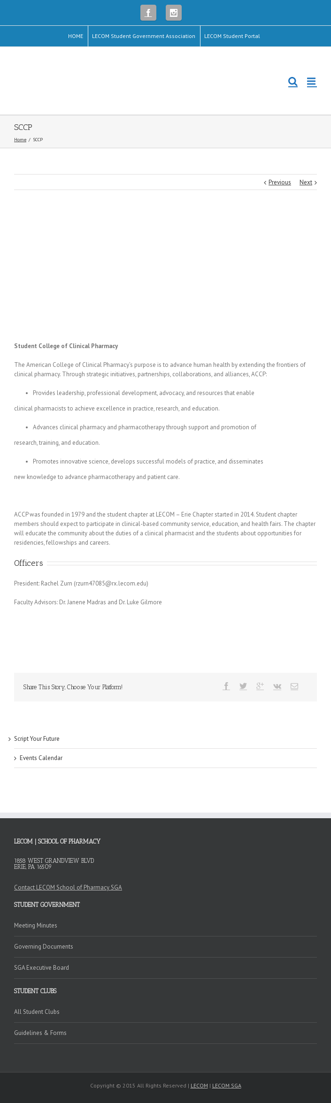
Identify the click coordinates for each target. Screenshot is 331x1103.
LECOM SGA (226, 1085)
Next (306, 182)
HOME (75, 35)
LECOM (199, 1085)
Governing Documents (43, 947)
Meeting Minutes (35, 925)
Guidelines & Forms (40, 1033)
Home (20, 140)
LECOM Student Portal (232, 35)
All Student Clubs (37, 1012)
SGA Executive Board (41, 968)
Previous (280, 182)
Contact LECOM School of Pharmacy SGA (68, 887)
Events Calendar (41, 758)
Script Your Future (37, 739)
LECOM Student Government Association (143, 35)
